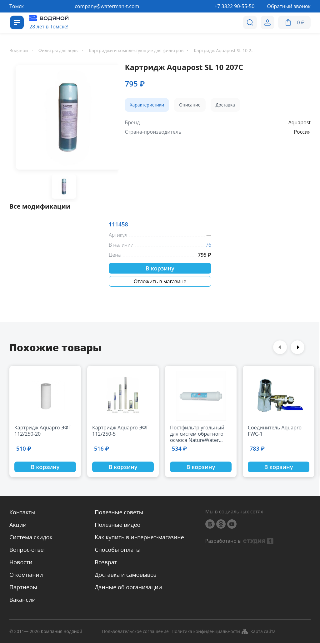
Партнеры (23, 587)
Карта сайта (258, 631)
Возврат (106, 562)
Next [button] (297, 347)
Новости (20, 562)
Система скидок (30, 537)
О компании (26, 574)
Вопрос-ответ (27, 549)
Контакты (22, 512)
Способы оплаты (118, 549)
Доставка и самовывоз (125, 574)
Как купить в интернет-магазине (139, 537)
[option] (63, 118)
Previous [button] (280, 347)
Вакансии (22, 599)
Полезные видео (117, 524)
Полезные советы (119, 512)
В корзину (160, 268)
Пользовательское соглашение (135, 631)
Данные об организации (128, 587)
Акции (18, 524)
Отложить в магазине (160, 281)
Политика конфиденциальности (206, 631)
